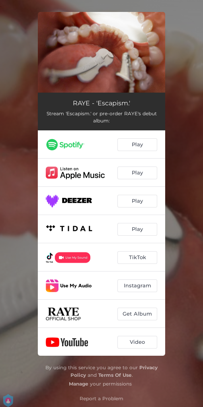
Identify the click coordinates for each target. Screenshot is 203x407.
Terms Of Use (115, 375)
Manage (78, 384)
